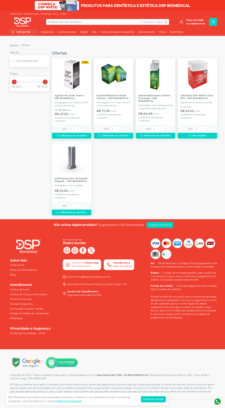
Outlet (63, 14)
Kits (94, 32)
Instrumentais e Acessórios (117, 32)
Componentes (67, 32)
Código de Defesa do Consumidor (30, 313)
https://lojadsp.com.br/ (81, 375)
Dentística (176, 32)
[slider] (14, 82)
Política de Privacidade (68, 401)
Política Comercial (20, 299)
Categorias (23, 32)
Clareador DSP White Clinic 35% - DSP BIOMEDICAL (196, 97)
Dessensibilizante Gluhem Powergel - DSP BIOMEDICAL (154, 98)
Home (14, 45)
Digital (84, 32)
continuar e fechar (153, 399)
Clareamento (146, 32)
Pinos (162, 32)
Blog (55, 14)
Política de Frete (19, 289)
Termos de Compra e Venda (26, 308)
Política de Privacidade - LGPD (27, 333)
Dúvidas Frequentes (21, 303)
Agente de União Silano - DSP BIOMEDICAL (70, 97)
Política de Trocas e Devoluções (28, 294)
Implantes (47, 32)
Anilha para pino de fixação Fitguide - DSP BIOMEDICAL (71, 180)
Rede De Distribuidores (23, 269)
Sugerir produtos (160, 224)
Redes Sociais (31, 14)
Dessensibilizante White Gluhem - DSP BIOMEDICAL (112, 97)
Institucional (16, 14)
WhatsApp (45, 14)
